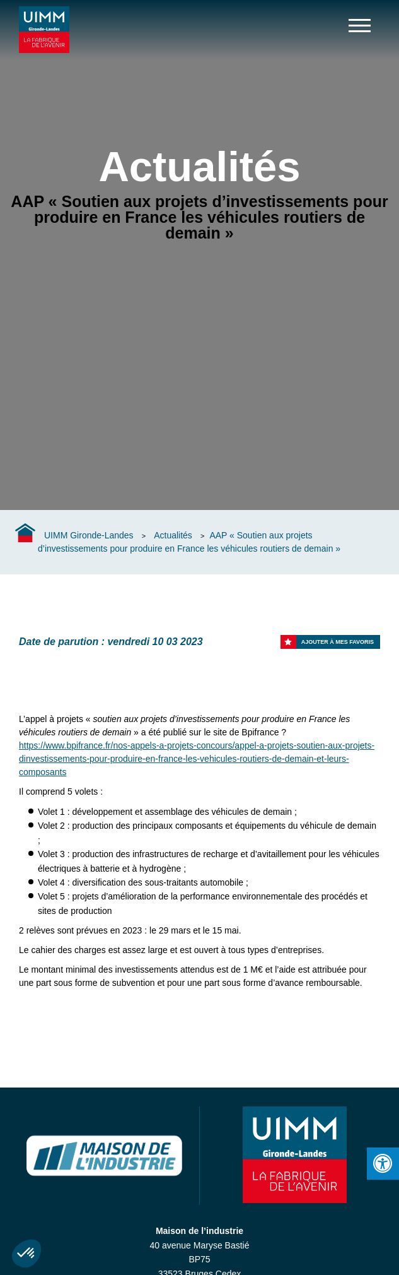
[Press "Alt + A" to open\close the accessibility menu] (383, 1164)
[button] (26, 1253)
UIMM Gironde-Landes (89, 535)
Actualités (173, 535)
